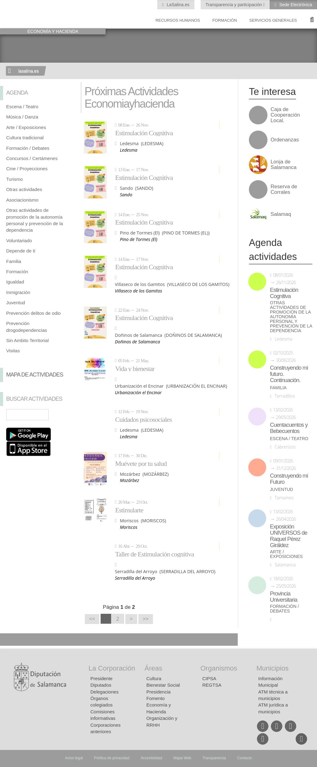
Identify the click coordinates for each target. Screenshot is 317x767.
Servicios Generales (273, 20)
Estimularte (129, 509)
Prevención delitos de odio (33, 313)
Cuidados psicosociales (143, 419)
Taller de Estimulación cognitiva (154, 554)
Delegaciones (104, 691)
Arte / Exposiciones (26, 127)
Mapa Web (182, 758)
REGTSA (212, 685)
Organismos (219, 668)
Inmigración (18, 292)
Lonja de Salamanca (284, 164)
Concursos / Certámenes (32, 158)
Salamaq (281, 214)
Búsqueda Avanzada (65, 414)
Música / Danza (22, 116)
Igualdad (15, 281)
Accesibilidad (151, 758)
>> (146, 619)
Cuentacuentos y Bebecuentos (289, 428)
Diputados (100, 685)
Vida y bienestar (134, 368)
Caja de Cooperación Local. (285, 115)
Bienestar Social (163, 685)
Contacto (244, 758)
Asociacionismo (22, 200)
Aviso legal (74, 758)
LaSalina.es (177, 4)
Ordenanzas (285, 140)
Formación (224, 20)
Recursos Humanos (177, 20)
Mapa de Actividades (34, 375)
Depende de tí (20, 250)
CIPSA (209, 678)
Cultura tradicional (25, 137)
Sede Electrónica (295, 4)
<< (92, 619)
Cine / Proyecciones (26, 168)
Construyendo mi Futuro (289, 479)
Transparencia (214, 758)
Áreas (153, 668)
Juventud (15, 302)
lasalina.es (28, 71)
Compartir (7, 639)
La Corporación (112, 668)
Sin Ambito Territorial (27, 340)
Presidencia (158, 691)
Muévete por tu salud (141, 463)
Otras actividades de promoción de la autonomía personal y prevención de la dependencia (291, 317)
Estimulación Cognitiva (144, 132)
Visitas (13, 350)
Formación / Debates (27, 148)
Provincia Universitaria (283, 597)
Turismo (14, 179)
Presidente (101, 678)
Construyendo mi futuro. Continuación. (289, 374)
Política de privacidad (111, 758)
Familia (13, 261)
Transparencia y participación (234, 4)
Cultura (153, 678)
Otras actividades (24, 189)
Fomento (155, 698)
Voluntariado (19, 240)
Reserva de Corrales (284, 189)
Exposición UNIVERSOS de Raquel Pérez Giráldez (288, 536)
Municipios (272, 668)
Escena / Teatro (22, 106)
